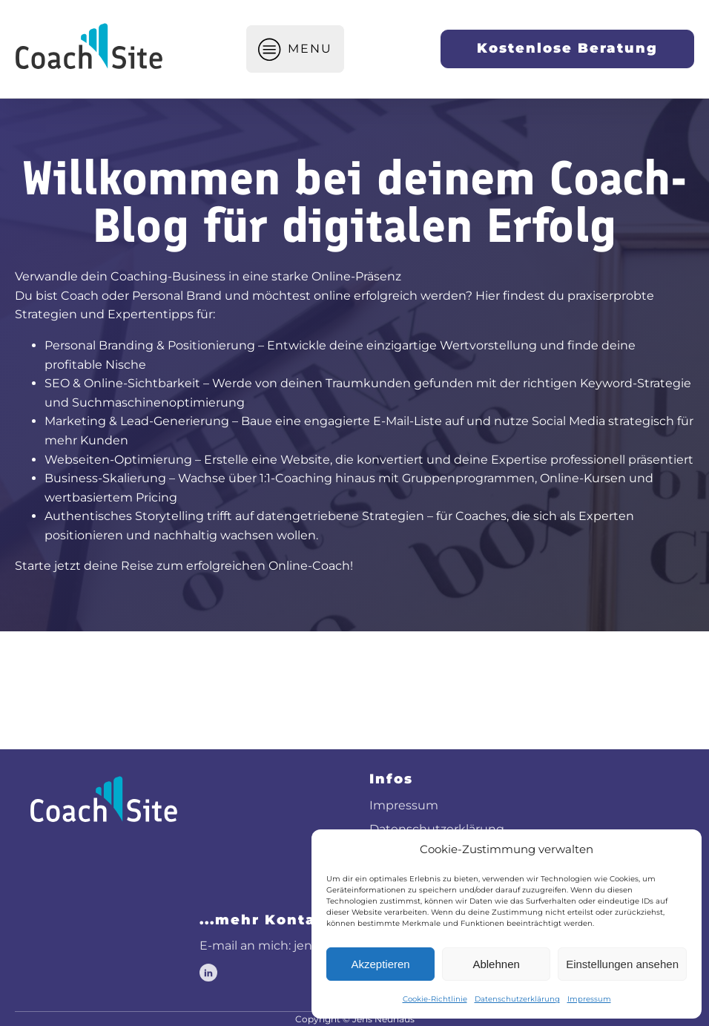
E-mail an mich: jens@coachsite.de (302, 945)
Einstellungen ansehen (622, 964)
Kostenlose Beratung (567, 48)
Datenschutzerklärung (517, 999)
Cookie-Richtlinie (435, 999)
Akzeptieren (380, 964)
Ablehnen (495, 964)
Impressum (589, 999)
